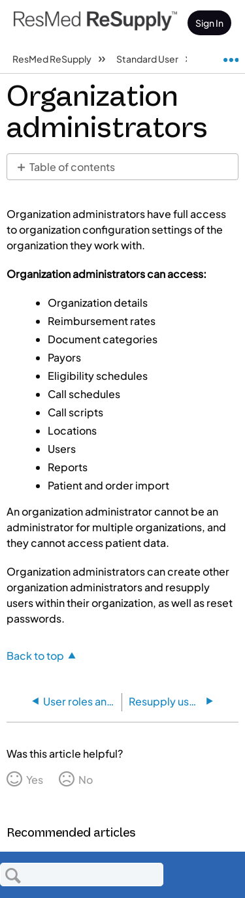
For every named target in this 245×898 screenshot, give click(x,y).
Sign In (209, 23)
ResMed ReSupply (52, 59)
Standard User (148, 59)
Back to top (35, 655)
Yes (34, 779)
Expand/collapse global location (230, 55)
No (85, 779)
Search (13, 875)
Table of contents (72, 167)
